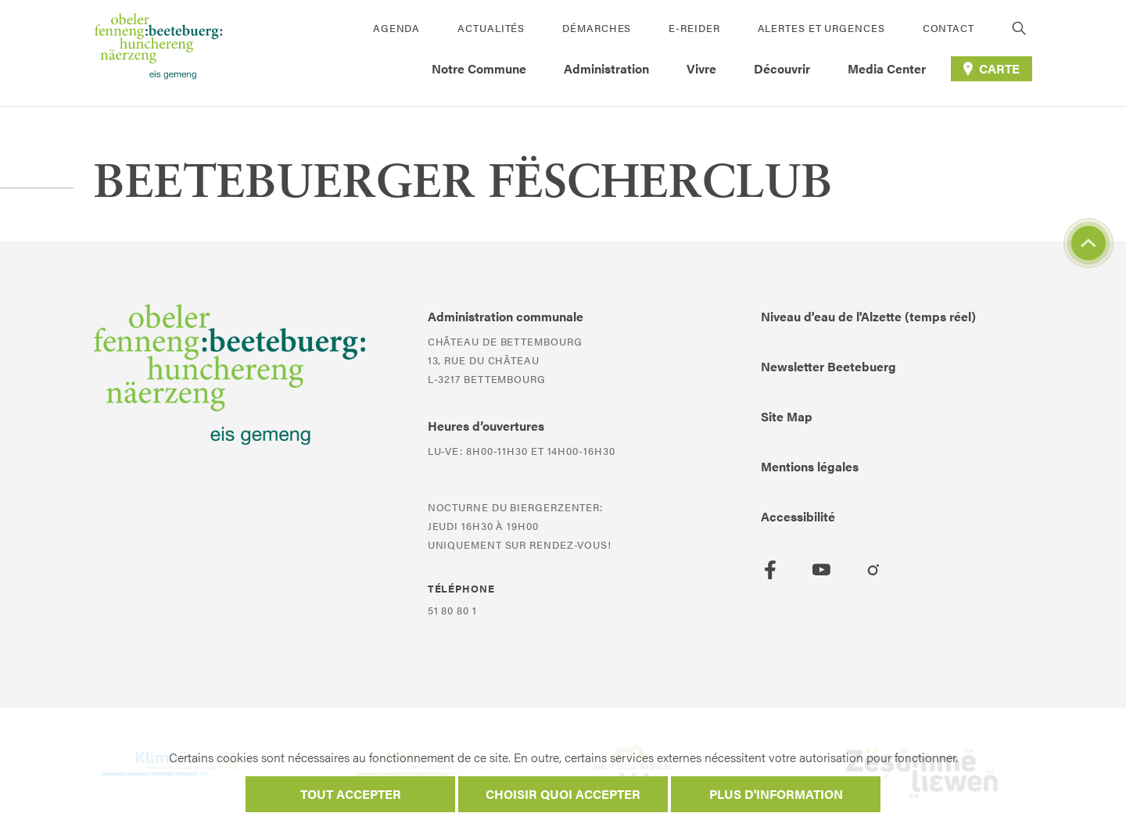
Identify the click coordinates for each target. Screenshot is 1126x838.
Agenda (396, 27)
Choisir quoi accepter (563, 794)
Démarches (596, 27)
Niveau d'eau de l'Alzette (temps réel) (868, 316)
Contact (948, 27)
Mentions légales (810, 466)
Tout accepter (350, 794)
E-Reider (694, 27)
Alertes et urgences (821, 27)
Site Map (786, 416)
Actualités (491, 27)
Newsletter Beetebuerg (828, 366)
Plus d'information (776, 794)
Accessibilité (798, 516)
